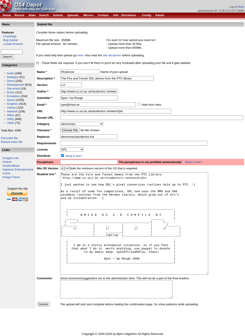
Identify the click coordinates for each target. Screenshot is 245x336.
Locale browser (12, 44)
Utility (10, 119)
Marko (241, 7)
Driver (11, 92)
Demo (11, 81)
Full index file (9, 138)
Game (11, 100)
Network (12, 111)
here (80, 55)
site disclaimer (112, 55)
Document (13, 88)
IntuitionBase (10, 165)
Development (15, 84)
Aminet (6, 162)
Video (10, 122)
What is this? (73, 156)
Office (10, 115)
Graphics (12, 103)
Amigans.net (10, 158)
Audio (10, 73)
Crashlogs (8, 36)
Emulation (13, 96)
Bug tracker (9, 40)
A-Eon (6, 173)
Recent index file (11, 142)
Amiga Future (11, 177)
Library (11, 107)
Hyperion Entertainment (17, 169)
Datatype (12, 77)
